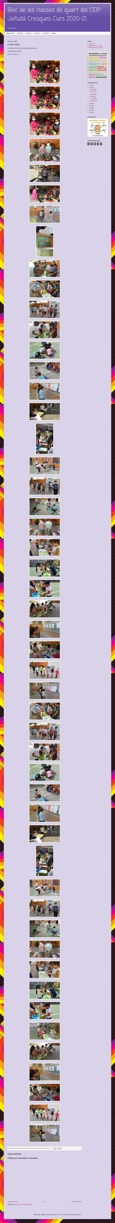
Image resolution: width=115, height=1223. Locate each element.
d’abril (92, 96)
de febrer (93, 100)
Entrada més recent (13, 1201)
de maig (93, 94)
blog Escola (92, 43)
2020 (90, 103)
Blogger (79, 1214)
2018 (90, 108)
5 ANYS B (46, 33)
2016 (90, 112)
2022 (90, 85)
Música (54, 33)
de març (93, 98)
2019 (90, 106)
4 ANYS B (20, 33)
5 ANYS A (37, 33)
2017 (90, 110)
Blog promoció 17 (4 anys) (95, 45)
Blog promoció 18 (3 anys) (95, 47)
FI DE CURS (93, 91)
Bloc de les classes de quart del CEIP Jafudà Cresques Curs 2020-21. (54, 14)
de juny (93, 89)
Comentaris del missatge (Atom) (23, 1204)
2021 (90, 87)
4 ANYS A (28, 33)
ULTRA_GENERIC (61, 1214)
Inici (45, 1201)
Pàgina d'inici (10, 33)
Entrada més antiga (76, 1201)
